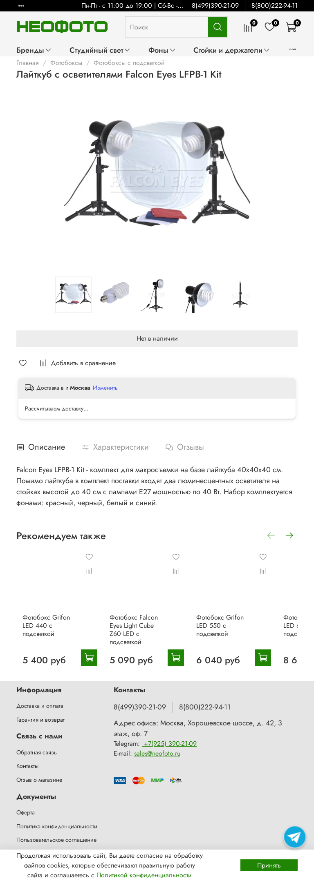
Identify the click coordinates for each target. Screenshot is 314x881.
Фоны (162, 50)
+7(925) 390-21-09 (169, 738)
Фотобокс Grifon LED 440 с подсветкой (56, 620)
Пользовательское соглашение (56, 834)
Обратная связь (36, 747)
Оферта (25, 807)
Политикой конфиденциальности (144, 875)
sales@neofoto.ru (157, 748)
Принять (269, 865)
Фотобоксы (66, 62)
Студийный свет (100, 50)
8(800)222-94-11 (274, 5)
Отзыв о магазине (39, 774)
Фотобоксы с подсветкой (129, 62)
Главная (27, 62)
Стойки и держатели (231, 50)
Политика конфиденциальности (56, 820)
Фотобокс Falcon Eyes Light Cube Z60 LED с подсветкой (138, 624)
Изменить (105, 387)
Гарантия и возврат (40, 714)
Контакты (27, 760)
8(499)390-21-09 (215, 5)
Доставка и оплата (39, 700)
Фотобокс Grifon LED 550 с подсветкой (219, 620)
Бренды (34, 50)
